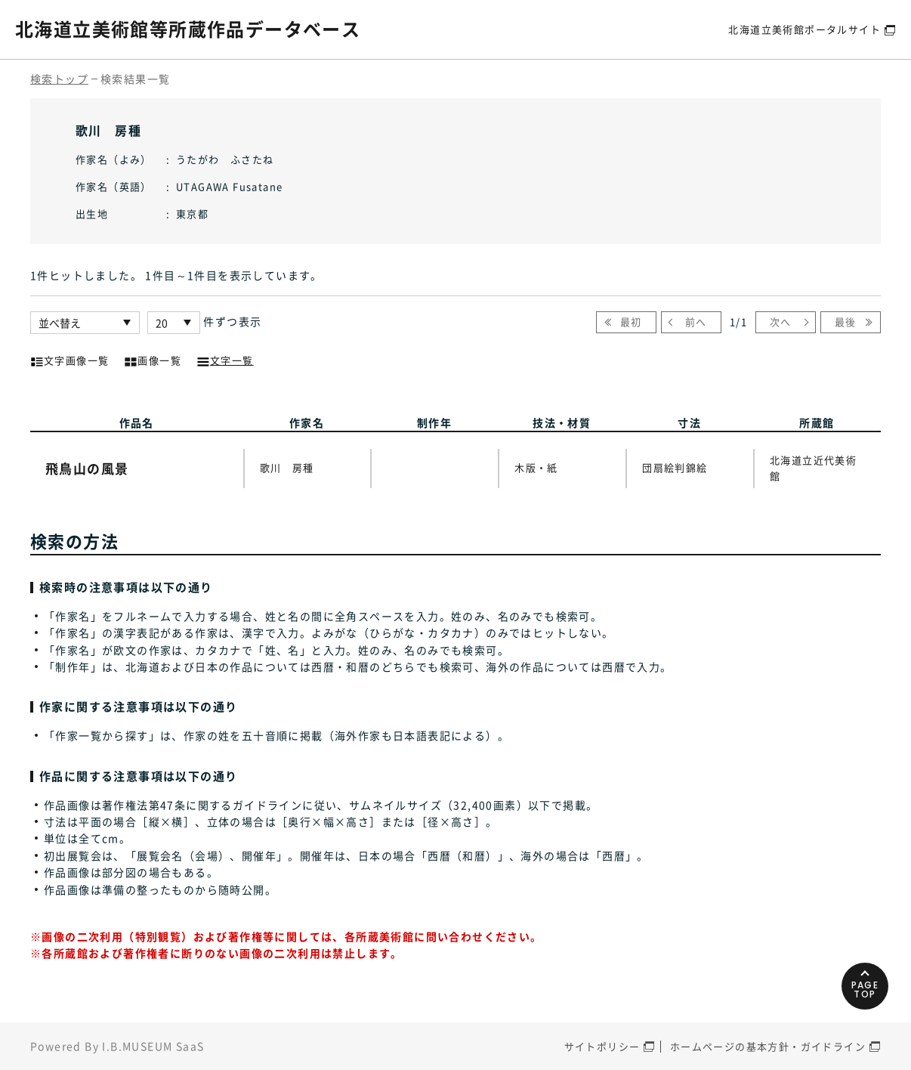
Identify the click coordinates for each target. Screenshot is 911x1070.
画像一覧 (152, 359)
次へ (781, 321)
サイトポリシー (602, 1046)
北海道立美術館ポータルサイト (804, 29)
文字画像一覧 (69, 359)
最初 (631, 321)
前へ (696, 321)
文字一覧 (225, 359)
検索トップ (59, 78)
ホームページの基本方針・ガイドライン (768, 1046)
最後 (846, 321)
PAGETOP (865, 989)
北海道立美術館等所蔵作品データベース (187, 28)
